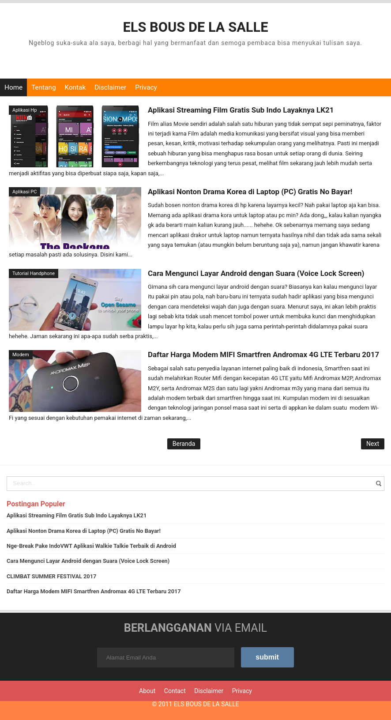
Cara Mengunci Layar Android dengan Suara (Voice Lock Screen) (255, 272)
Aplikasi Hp (24, 110)
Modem (20, 355)
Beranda (184, 443)
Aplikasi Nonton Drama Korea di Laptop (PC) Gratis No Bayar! (249, 191)
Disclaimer (110, 87)
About (147, 690)
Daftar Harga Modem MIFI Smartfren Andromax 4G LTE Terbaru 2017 (262, 354)
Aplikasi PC (24, 192)
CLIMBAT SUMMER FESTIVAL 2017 (51, 576)
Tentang (43, 87)
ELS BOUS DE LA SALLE (206, 703)
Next (372, 443)
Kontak (75, 87)
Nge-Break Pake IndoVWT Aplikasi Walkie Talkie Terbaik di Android (91, 545)
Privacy (146, 87)
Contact (175, 690)
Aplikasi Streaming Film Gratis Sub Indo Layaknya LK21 (240, 110)
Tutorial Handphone (33, 273)
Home (13, 87)
